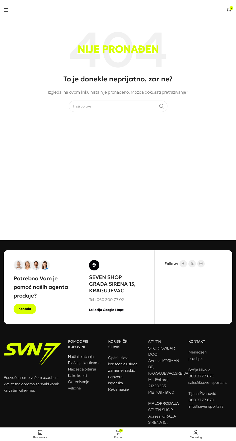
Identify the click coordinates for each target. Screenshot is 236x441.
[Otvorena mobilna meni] (6, 10)
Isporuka (115, 383)
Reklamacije (118, 389)
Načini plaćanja (81, 356)
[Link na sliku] (32, 352)
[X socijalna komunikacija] (192, 263)
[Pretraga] (118, 106)
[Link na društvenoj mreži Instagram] (201, 263)
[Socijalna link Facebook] (183, 263)
